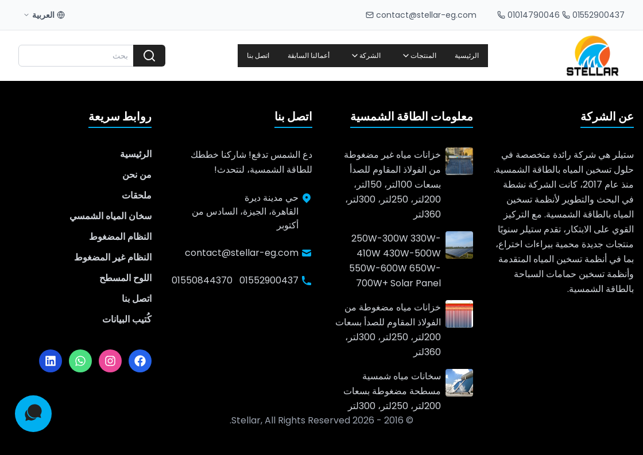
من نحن (137, 174)
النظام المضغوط (120, 236)
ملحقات (137, 195)
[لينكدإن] (50, 360)
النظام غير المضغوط (113, 257)
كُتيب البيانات (127, 319)
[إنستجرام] (110, 360)
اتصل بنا (258, 55)
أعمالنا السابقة (309, 55)
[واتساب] (80, 360)
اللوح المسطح (125, 278)
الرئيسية (467, 55)
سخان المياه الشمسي (110, 216)
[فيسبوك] (140, 360)
